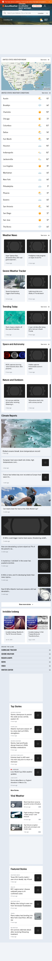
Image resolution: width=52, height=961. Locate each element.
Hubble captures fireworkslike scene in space (35, 367)
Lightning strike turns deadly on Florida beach (36, 292)
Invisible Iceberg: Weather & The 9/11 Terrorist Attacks (14, 633)
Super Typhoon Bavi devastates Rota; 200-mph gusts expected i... (14, 258)
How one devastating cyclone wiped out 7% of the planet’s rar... (18, 548)
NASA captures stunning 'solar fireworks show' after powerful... (14, 367)
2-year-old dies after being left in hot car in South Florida (37, 329)
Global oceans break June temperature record (21, 451)
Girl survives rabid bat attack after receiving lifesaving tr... (12, 402)
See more (46, 93)
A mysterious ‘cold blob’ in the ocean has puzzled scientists (16, 562)
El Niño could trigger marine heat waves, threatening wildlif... (25, 538)
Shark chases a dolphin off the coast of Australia (14, 328)
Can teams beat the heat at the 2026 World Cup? (20, 509)
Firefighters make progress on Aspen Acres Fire (37, 257)
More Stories (15, 790)
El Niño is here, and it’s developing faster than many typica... (18, 576)
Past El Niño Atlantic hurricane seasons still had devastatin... (18, 590)
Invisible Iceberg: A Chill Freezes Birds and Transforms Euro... (36, 634)
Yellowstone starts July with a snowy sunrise (36, 401)
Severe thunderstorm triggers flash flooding (13, 292)
